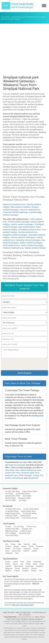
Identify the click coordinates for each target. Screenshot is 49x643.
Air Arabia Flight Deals (13, 509)
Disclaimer (24, 619)
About (37, 617)
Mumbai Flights (10, 498)
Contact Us (38, 619)
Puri (41, 475)
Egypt (35, 564)
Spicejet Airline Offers (12, 496)
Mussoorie (39, 546)
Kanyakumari (33, 478)
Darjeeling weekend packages (28, 240)
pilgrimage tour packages (15, 465)
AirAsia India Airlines (23, 494)
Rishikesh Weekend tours (13, 248)
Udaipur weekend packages (31, 243)
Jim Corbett (17, 549)
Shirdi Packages (25, 475)
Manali (24, 546)
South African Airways (29, 518)
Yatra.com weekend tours (29, 210)
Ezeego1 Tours (27, 529)
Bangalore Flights (24, 498)
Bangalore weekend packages (15, 235)
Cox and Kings (19, 526)
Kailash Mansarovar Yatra (30, 470)
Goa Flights (23, 500)
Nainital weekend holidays (35, 248)
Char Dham (26, 614)
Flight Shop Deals (11, 531)
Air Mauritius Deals (11, 511)
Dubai (41, 564)
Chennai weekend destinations (23, 237)
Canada (34, 568)
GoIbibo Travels (25, 531)
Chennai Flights (10, 500)
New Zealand (18, 566)
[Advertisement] (24, 49)
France (7, 564)
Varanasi (27, 544)
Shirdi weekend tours (11, 245)
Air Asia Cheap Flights (31, 509)
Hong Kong (29, 566)
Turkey (28, 564)
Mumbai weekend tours (27, 232)
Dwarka (8, 478)
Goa (6, 544)
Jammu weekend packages (32, 245)
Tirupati (36, 475)
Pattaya (33, 571)
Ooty (17, 553)
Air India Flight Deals (12, 491)
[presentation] (21, 364)
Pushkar (8, 546)
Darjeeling (27, 549)
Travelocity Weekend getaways (15, 212)
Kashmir (26, 551)
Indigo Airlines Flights (29, 491)
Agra (19, 544)
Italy (21, 564)
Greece (15, 564)
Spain (29, 562)
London (15, 562)
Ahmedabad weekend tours (29, 230)
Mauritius (25, 568)
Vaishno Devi (16, 551)
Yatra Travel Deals (11, 535)
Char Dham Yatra (12, 470)
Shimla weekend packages (19, 222)
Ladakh (34, 551)
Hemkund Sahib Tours (30, 473)
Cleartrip (8, 526)
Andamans (9, 553)
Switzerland (37, 562)
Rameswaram (17, 478)
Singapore (39, 566)
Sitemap (31, 619)
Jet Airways (9, 494)
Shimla (31, 546)
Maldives (8, 571)
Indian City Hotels (8, 612)
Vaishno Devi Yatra (12, 473)
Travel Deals (5, 17)
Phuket (17, 568)
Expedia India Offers (12, 529)
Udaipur (16, 546)
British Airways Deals (28, 511)
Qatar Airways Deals (12, 518)
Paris (22, 562)
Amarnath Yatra (11, 475)
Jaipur (34, 544)
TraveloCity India (24, 533)
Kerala (13, 544)
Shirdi (7, 551)
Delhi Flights (27, 496)
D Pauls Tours (31, 526)
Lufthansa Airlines (11, 516)
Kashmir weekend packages (22, 224)
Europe (7, 562)
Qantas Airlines (25, 516)
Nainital (7, 549)
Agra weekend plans (26, 227)
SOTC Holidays (10, 533)
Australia (8, 566)
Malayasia (8, 568)
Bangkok (25, 571)
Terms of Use (15, 619)
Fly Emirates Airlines (30, 513)
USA (40, 571)
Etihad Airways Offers (12, 513)
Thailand (17, 571)
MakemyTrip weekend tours (14, 204)
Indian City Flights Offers (23, 612)
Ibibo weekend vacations (21, 207)
